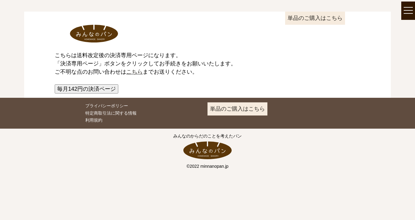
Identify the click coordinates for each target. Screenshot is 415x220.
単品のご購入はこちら (315, 18)
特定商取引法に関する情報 (111, 113)
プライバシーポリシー (106, 105)
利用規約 (93, 120)
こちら (134, 72)
